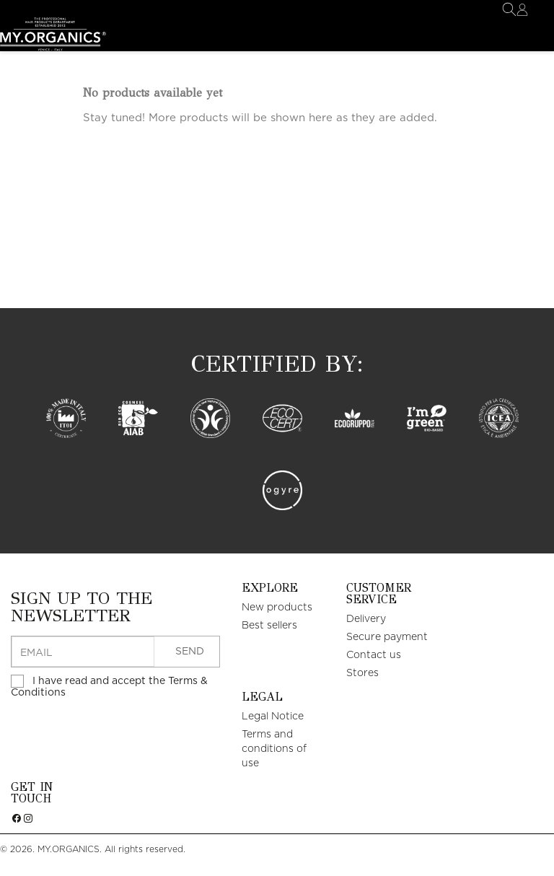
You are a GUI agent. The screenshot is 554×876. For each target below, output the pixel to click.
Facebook (16, 830)
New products (277, 608)
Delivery (366, 619)
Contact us (373, 655)
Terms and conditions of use (274, 749)
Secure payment (387, 637)
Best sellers (269, 626)
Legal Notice (273, 716)
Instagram (28, 830)
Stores (362, 673)
